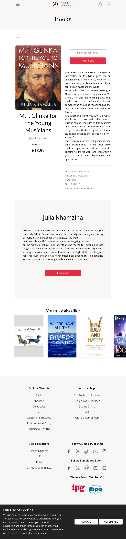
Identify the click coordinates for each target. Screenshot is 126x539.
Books (39, 395)
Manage (86, 521)
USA (39, 456)
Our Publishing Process (87, 395)
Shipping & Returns (39, 429)
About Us (39, 401)
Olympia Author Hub (87, 417)
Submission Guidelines (87, 401)
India (39, 462)
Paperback (37, 144)
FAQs (87, 412)
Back (18, 37)
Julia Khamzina (38, 138)
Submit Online (87, 406)
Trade (39, 412)
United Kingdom (39, 451)
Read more (63, 273)
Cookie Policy (15, 533)
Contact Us (38, 406)
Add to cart (88, 60)
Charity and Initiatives (39, 417)
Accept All (111, 521)
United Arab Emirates (39, 467)
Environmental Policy (39, 423)
